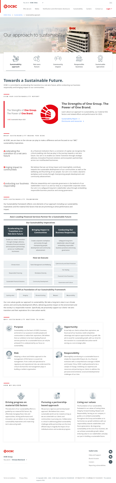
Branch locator (94, 458)
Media (37, 9)
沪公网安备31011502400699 (94, 478)
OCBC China (7, 15)
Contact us (99, 9)
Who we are (27, 9)
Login (109, 9)
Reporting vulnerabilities (97, 465)
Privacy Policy (23, 478)
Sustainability (78, 9)
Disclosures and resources (73, 121)
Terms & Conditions (9, 478)
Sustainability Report (71, 119)
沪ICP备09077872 (80, 478)
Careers (89, 9)
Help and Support (95, 455)
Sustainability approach (33, 15)
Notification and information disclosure (56, 9)
